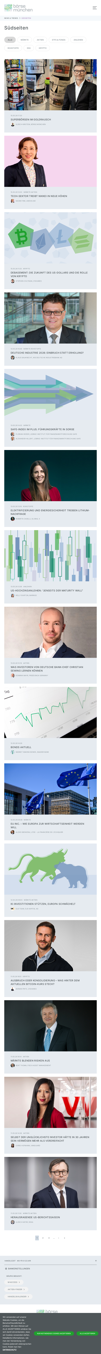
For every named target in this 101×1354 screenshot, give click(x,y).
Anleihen (78, 40)
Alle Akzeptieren (87, 1333)
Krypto (43, 48)
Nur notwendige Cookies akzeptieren (54, 1333)
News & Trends (11, 18)
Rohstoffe (13, 48)
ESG (29, 48)
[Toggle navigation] (95, 7)
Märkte (25, 40)
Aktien (40, 40)
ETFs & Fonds (58, 40)
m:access (14, 1282)
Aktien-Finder (16, 1289)
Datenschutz (9, 1350)
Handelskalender (18, 1296)
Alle (10, 40)
